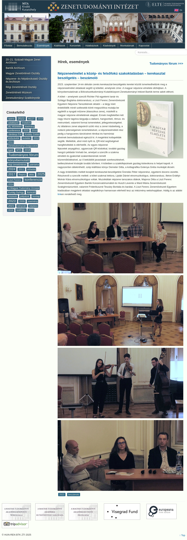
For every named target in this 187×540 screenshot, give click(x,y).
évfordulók (14, 138)
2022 (21, 118)
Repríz (22, 174)
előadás (31, 169)
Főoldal (8, 45)
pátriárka (34, 164)
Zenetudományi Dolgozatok (23, 145)
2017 (12, 174)
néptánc (33, 205)
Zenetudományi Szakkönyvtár (23, 97)
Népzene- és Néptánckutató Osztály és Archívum (26, 80)
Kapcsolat (144, 45)
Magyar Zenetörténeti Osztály (23, 73)
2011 (22, 169)
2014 (11, 184)
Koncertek (75, 45)
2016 (11, 210)
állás (32, 174)
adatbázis (13, 122)
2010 (34, 130)
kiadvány (29, 126)
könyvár (22, 205)
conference (14, 130)
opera (11, 118)
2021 (11, 205)
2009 (22, 201)
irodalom (26, 122)
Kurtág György (16, 192)
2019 (40, 118)
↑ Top (182, 535)
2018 (27, 149)
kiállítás (21, 210)
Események (43, 45)
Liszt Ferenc (15, 180)
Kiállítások (59, 45)
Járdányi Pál (15, 134)
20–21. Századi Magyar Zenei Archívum (23, 61)
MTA (19, 150)
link (59, 194)
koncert (31, 192)
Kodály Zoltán (32, 134)
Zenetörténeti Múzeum (19, 92)
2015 (31, 210)
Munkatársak (127, 45)
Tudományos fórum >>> (166, 63)
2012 (36, 138)
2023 (12, 201)
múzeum (13, 196)
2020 (26, 130)
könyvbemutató (19, 160)
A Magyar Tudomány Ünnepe (23, 188)
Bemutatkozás (24, 45)
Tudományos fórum (23, 155)
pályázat (25, 196)
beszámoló (73, 494)
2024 (12, 169)
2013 (11, 142)
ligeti (11, 150)
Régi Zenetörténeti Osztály (21, 87)
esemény (33, 201)
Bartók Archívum (15, 67)
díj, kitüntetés (15, 126)
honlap (36, 196)
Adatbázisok (92, 45)
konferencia (33, 179)
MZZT (31, 118)
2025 (41, 174)
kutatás (27, 138)
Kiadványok (109, 45)
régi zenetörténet (17, 164)
